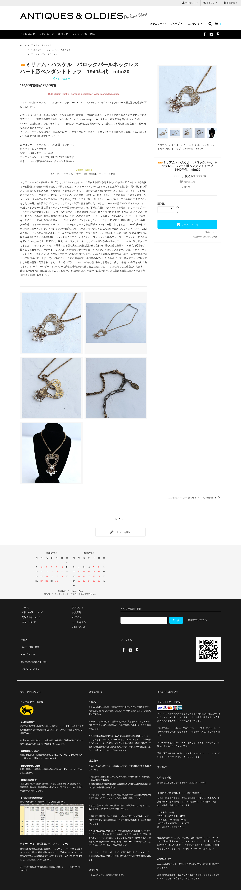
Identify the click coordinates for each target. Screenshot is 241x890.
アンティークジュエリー (42, 45)
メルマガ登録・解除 (83, 34)
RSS (22, 647)
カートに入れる (187, 224)
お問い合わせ (46, 34)
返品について (211, 232)
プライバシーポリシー (32, 656)
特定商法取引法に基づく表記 (35, 651)
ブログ (23, 637)
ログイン (210, 2)
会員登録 (231, 2)
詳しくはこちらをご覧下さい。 (171, 813)
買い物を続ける (212, 497)
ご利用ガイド (27, 34)
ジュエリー (36, 50)
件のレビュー (61, 78)
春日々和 (63, 34)
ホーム (23, 45)
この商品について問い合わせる (184, 497)
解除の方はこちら (197, 618)
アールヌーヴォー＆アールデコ (45, 54)
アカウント (190, 2)
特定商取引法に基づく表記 (205, 236)
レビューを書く (120, 531)
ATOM (30, 647)
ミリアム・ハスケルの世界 (58, 50)
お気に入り (187, 182)
